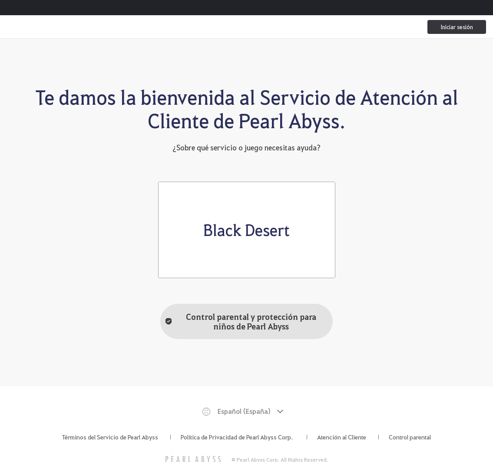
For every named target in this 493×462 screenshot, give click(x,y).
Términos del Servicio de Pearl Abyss (110, 437)
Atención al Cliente (341, 437)
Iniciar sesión (456, 26)
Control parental (410, 437)
